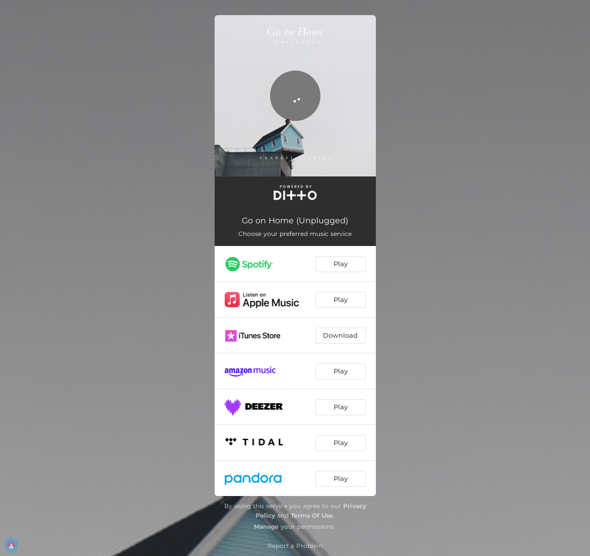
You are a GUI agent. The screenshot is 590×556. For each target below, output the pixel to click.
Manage (266, 526)
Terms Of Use (312, 515)
